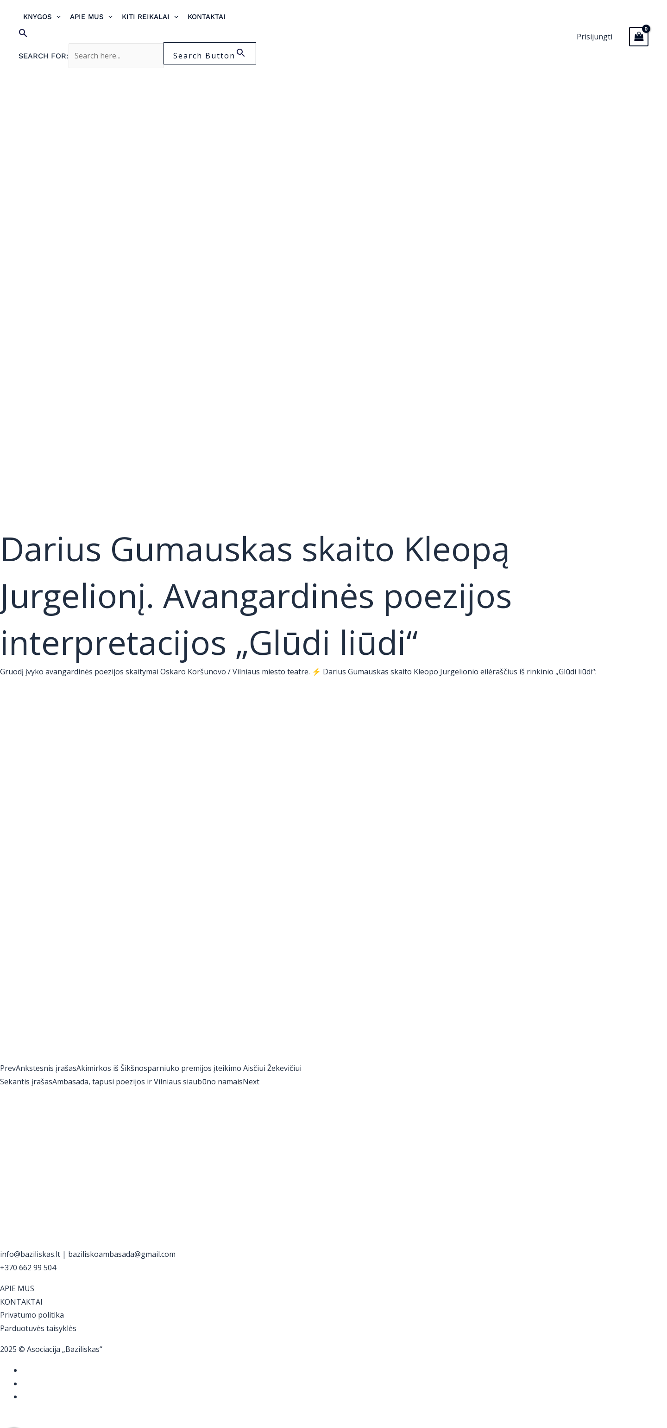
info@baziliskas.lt (30, 1254)
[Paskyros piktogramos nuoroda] (594, 37)
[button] (137, 35)
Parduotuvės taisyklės (38, 1328)
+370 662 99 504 (28, 1267)
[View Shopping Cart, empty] (638, 36)
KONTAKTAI (21, 1302)
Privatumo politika (32, 1315)
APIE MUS (17, 1288)
